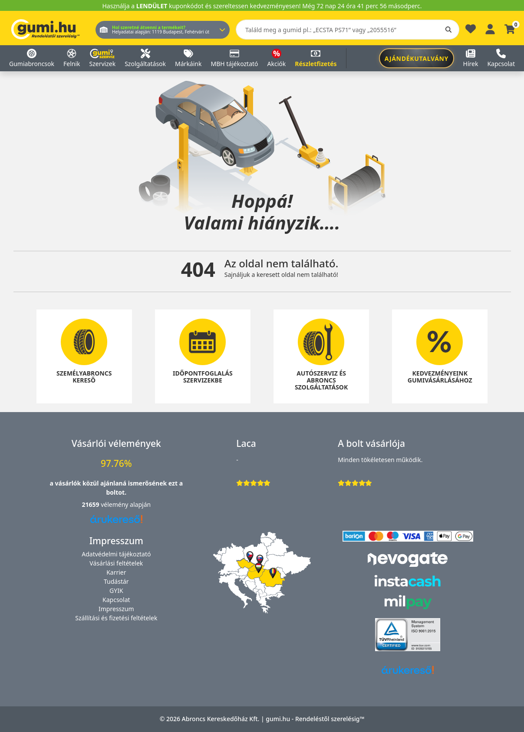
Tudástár (116, 581)
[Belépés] (490, 28)
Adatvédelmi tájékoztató (116, 554)
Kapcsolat (116, 600)
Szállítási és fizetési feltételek (116, 618)
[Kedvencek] (470, 31)
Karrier (116, 572)
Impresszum (116, 609)
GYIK (116, 590)
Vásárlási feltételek (116, 563)
